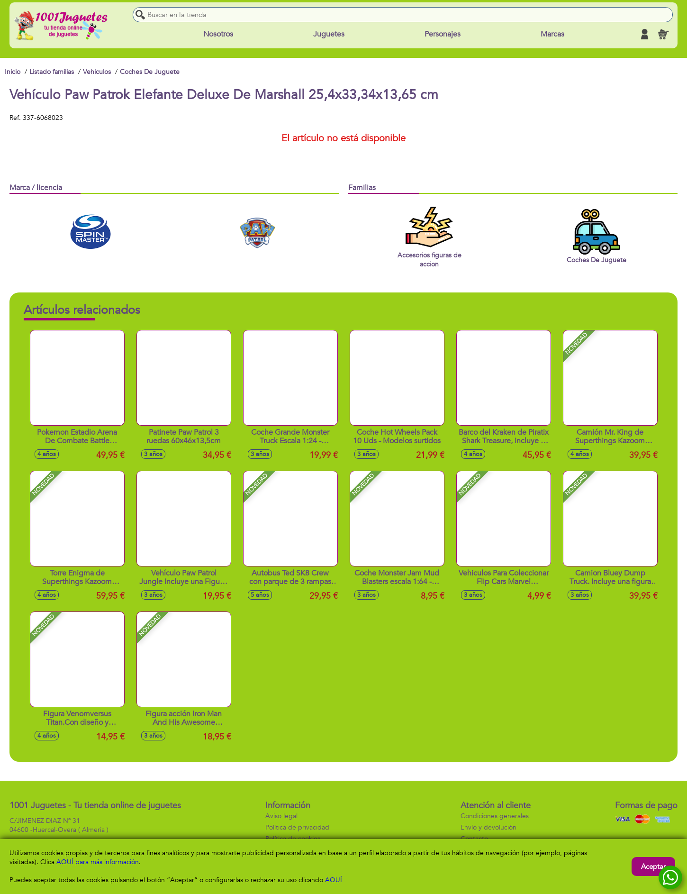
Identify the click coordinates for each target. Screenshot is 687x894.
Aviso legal (281, 816)
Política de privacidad (297, 827)
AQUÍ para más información (97, 862)
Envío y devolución (488, 827)
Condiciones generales (495, 816)
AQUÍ (333, 880)
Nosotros (218, 34)
